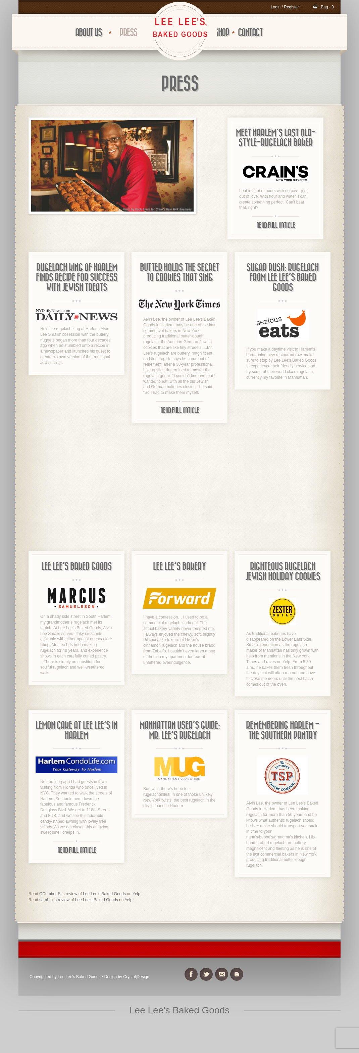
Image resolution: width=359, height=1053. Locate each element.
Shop (221, 32)
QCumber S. (50, 893)
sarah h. (46, 900)
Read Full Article (275, 225)
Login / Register (285, 7)
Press (128, 32)
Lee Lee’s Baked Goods (104, 893)
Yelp (136, 893)
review (72, 893)
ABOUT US (88, 32)
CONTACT (250, 32)
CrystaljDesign (136, 976)
